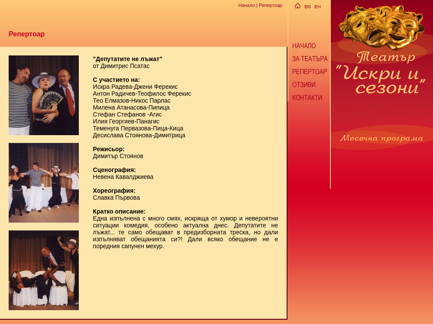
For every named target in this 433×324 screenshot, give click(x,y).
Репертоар (270, 5)
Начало (246, 5)
